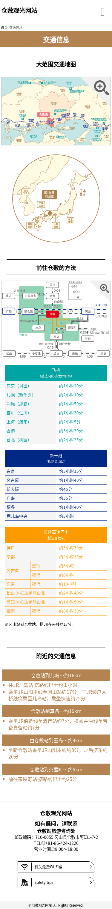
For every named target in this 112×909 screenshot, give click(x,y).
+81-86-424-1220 (62, 843)
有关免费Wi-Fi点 (42, 867)
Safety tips (37, 882)
